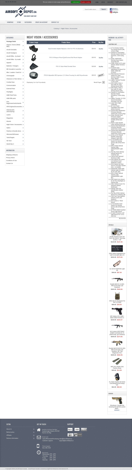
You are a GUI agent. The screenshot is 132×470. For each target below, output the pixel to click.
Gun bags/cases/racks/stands (13, 102)
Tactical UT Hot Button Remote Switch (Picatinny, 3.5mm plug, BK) (118, 94)
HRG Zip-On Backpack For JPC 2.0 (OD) (117, 301)
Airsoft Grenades (11, 49)
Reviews (111, 393)
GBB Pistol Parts (11, 95)
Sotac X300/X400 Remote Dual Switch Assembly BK (117, 60)
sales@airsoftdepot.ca (65, 439)
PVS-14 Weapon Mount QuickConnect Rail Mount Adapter (65, 57)
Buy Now (101, 49)
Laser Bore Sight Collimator (116, 103)
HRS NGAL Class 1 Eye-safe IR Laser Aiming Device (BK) (117, 84)
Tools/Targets (10, 137)
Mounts (8, 121)
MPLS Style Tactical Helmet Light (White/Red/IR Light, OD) (117, 148)
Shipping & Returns (12, 155)
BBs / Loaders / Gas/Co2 (13, 72)
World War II (10, 144)
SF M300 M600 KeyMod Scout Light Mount (118, 210)
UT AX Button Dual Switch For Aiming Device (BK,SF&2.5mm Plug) (118, 142)
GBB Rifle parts (11, 98)
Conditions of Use (11, 160)
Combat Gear (10, 82)
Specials (111, 225)
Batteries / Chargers (12, 66)
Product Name (66, 42)
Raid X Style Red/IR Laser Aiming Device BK (118, 123)
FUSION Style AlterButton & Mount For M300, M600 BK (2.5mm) (118, 70)
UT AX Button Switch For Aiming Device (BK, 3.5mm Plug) (118, 49)
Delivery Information (20, 438)
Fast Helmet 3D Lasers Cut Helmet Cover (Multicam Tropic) (118, 161)
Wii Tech (9, 141)
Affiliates (20, 435)
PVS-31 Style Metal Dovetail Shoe (66, 66)
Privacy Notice (10, 157)
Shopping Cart (113, 44)
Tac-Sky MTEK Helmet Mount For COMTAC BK (118, 193)
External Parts (10, 88)
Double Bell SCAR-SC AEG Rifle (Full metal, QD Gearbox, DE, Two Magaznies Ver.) (117, 350)
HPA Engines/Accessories (14, 106)
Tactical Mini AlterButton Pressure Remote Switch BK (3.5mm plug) (118, 132)
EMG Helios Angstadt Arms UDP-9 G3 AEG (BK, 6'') (117, 254)
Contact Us (55, 22)
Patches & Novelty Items (13, 131)
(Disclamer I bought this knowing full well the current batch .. (117, 407)
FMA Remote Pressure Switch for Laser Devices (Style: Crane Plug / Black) (118, 76)
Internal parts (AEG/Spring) (10, 110)
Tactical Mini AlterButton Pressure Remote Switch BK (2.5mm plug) (118, 127)
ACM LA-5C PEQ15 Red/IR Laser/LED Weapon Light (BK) (117, 136)
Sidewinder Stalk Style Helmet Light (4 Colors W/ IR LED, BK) (117, 170)
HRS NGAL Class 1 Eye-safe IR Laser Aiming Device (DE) (117, 89)
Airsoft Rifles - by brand (13, 56)
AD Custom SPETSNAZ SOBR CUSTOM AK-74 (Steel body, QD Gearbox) (117, 333)
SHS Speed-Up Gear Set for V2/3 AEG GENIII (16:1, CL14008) (118, 165)
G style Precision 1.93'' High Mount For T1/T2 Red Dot (118, 214)
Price (93, 42)
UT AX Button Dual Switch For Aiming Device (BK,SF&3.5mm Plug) (118, 206)
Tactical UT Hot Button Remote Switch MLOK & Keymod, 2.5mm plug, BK (118, 55)
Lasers (8, 115)
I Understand (75, 2)
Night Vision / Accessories (69, 28)
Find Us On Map (46, 433)
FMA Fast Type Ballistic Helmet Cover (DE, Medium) (118, 197)
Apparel (8, 62)
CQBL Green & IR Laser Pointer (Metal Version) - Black (118, 64)
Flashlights (9, 92)
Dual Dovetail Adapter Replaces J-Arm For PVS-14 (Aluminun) (65, 48)
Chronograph (10, 75)
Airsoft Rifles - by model (13, 59)
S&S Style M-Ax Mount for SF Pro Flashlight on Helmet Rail (118, 181)
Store (19, 22)
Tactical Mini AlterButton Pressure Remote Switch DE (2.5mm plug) (118, 112)
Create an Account (41, 22)
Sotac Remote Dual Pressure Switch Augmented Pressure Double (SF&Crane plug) (117, 118)
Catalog (56, 28)
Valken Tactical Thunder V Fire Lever (118, 80)
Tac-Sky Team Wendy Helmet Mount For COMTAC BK (117, 153)
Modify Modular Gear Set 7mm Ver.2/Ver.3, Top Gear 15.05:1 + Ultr (117, 238)
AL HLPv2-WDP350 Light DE (117, 269)
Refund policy (20, 432)
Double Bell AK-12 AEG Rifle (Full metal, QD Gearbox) (117, 285)
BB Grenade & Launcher (13, 69)
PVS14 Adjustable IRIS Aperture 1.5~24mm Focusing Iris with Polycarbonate (66, 75)
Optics (8, 128)
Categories (28, 22)
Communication (11, 85)
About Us (20, 429)
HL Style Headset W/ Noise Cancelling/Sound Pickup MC (117, 383)
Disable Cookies (85, 2)
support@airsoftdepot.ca (66, 440)
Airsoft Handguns (11, 53)
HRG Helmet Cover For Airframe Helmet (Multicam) (118, 185)
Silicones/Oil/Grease (12, 134)
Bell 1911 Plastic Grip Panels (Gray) (117, 367)
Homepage (10, 22)
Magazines (9, 118)
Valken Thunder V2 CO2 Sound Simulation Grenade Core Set (118, 100)
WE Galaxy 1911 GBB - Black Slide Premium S (117, 316)
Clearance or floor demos (13, 79)
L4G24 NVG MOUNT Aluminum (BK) (117, 157)
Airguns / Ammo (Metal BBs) (13, 45)
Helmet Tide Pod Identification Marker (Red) (117, 190)
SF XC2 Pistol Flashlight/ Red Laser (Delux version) (117, 107)
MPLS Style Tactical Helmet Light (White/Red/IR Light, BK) (117, 175)
